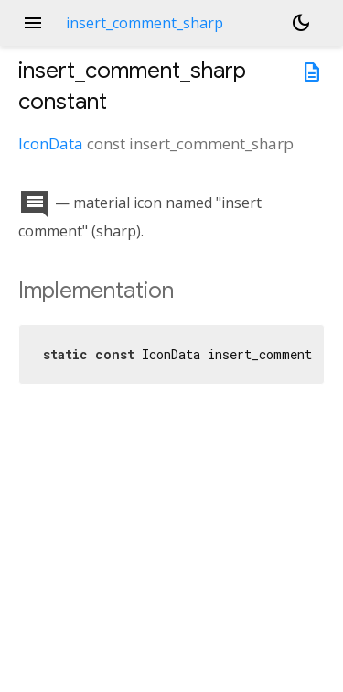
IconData (50, 143)
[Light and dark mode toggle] (301, 23)
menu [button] (33, 23)
